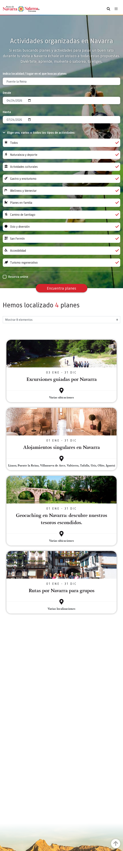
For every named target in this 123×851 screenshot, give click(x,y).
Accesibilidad (61, 250)
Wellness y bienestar (61, 191)
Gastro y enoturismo (61, 179)
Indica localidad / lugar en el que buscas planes (35, 73)
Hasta (7, 112)
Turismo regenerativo (61, 262)
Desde (7, 93)
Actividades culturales (61, 167)
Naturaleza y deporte (61, 155)
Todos (61, 143)
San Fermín (61, 239)
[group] (61, 143)
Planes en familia (61, 203)
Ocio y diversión (61, 227)
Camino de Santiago (61, 215)
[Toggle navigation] (116, 8)
